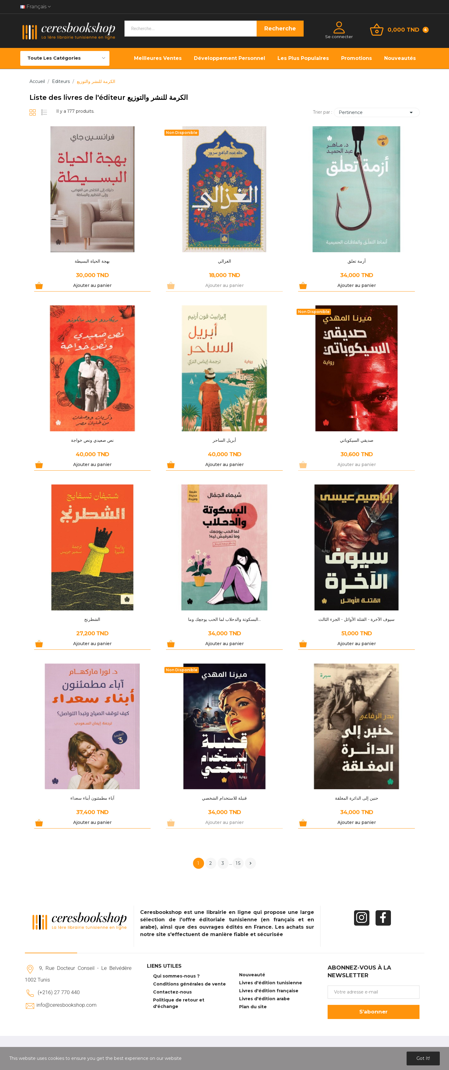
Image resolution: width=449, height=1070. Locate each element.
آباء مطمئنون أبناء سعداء (92, 798)
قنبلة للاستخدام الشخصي (224, 798)
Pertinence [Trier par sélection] (377, 112)
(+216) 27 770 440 (59, 992)
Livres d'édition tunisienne (270, 983)
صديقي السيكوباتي (356, 440)
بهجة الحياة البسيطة (92, 261)
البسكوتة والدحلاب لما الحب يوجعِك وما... (224, 619)
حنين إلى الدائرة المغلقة (356, 798)
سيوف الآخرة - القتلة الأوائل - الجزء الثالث (356, 619)
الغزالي (224, 261)
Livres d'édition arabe (264, 998)
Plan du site (253, 1006)
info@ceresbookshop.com (66, 1005)
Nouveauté (252, 975)
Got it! (423, 1058)
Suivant (250, 863)
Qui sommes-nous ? (176, 976)
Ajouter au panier (92, 285)
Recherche (280, 28)
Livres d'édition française (268, 991)
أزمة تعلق (357, 261)
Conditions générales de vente (189, 984)
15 (238, 863)
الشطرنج (92, 619)
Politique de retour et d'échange (178, 1003)
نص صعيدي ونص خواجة (92, 440)
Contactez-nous (172, 992)
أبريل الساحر (224, 440)
